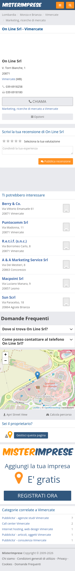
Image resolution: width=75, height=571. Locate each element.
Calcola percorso (59, 414)
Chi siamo (8, 558)
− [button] (5, 361)
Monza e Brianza (30, 15)
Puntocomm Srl (15, 222)
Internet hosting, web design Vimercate (27, 529)
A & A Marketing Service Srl (25, 260)
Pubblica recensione (56, 161)
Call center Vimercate (16, 523)
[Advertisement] (37, 45)
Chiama (37, 101)
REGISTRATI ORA (37, 495)
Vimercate (51, 15)
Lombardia (9, 15)
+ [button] (5, 355)
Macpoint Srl (12, 278)
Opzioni (37, 117)
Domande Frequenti (28, 564)
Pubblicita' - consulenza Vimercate (24, 540)
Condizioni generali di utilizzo (36, 558)
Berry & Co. (11, 203)
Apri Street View (15, 414)
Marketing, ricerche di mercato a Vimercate (30, 109)
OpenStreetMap (52, 407)
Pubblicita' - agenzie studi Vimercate (25, 518)
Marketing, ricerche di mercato (26, 20)
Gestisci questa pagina (31, 435)
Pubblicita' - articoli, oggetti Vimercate (26, 535)
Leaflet (36, 407)
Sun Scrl (8, 297)
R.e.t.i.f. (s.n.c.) (14, 241)
